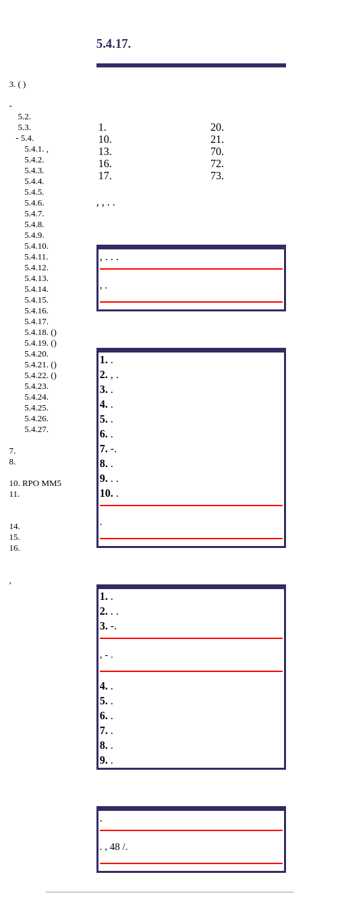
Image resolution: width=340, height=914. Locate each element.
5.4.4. (34, 181)
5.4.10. (36, 246)
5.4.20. (36, 353)
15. (14, 537)
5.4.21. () (40, 364)
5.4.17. (36, 321)
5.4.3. (34, 170)
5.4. (27, 138)
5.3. (24, 127)
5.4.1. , (36, 149)
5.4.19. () (40, 343)
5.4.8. (34, 224)
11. (14, 494)
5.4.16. (36, 310)
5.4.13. (36, 278)
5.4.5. (34, 192)
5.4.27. (36, 429)
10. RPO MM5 (35, 483)
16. (14, 548)
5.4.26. (36, 418)
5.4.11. (36, 256)
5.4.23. (36, 386)
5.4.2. (34, 159)
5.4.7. (34, 213)
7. (12, 451)
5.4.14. (36, 289)
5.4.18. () (40, 332)
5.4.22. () (40, 375)
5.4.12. (36, 267)
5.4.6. (34, 202)
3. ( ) (17, 84)
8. (12, 461)
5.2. (24, 116)
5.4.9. (34, 235)
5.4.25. (36, 407)
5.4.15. (36, 300)
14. (14, 526)
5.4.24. (36, 397)
